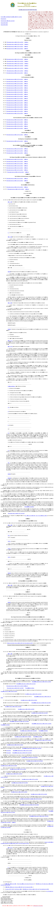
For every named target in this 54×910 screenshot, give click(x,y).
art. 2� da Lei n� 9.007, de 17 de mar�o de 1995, (36, 515)
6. (8, 425)
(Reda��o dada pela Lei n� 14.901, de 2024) (41, 681)
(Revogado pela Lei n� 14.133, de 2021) (15, 42)
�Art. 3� (10, 525)
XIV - (9, 462)
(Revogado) (8, 752)
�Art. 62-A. (10, 847)
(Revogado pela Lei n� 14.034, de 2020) (15, 688)
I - (8, 563)
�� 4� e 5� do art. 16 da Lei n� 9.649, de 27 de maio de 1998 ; (19, 887)
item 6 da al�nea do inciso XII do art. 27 (26, 883)
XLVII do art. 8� (18, 889)
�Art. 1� (10, 201)
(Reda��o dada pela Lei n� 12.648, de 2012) (26, 683)
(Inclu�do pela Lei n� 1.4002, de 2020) (13, 706)
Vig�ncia (26, 42)
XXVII (12, 889)
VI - (9, 450)
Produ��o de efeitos (29, 688)
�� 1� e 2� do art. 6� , (11, 883)
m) (9, 433)
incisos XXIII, (8, 889)
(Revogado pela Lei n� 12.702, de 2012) (16, 513)
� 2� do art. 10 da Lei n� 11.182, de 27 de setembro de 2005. (36, 889)
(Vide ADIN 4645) (4, 22)
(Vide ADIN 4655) (4, 24)
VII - (9, 407)
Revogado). (8, 750)
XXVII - (9, 541)
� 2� (9, 573)
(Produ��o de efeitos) (29, 506)
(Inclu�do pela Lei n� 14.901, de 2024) (39, 712)
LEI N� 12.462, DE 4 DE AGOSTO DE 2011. (28, 9)
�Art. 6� (10, 302)
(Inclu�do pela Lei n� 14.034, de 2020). (28, 730)
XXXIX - (9, 548)
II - (8, 867)
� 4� (9, 329)
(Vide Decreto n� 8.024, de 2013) (8, 20)
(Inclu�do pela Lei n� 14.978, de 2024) (43, 740)
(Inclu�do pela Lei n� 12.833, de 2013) (33, 693)
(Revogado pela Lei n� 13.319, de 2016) (14, 685)
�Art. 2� (10, 236)
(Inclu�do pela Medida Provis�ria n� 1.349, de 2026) (31, 798)
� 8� (9, 478)
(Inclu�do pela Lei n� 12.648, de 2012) (9, 691)
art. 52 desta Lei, (49, 891)
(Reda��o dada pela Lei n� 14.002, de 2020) (41, 702)
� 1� (9, 271)
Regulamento (3, 18)
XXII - (9, 535)
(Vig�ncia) (25, 685)
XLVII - (9, 557)
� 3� (9, 474)
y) (8, 411)
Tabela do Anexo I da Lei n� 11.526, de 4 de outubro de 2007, (20, 643)
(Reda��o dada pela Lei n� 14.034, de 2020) (41, 723)
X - (8, 232)
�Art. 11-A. (10, 340)
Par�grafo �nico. (12, 386)
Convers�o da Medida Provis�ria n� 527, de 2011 (11, 16)
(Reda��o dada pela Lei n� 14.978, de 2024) (22, 750)
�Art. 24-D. (10, 346)
